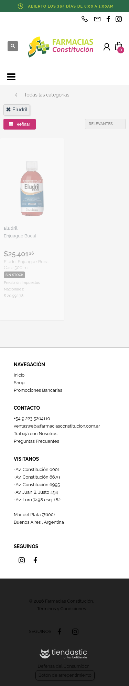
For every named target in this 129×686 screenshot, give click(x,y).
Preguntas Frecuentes (36, 441)
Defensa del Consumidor (63, 666)
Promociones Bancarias (38, 390)
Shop (19, 382)
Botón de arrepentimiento (65, 675)
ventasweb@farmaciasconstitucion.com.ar (57, 426)
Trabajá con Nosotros (35, 433)
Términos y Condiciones (61, 608)
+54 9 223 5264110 (32, 418)
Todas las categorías (46, 95)
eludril (17, 109)
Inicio (19, 375)
